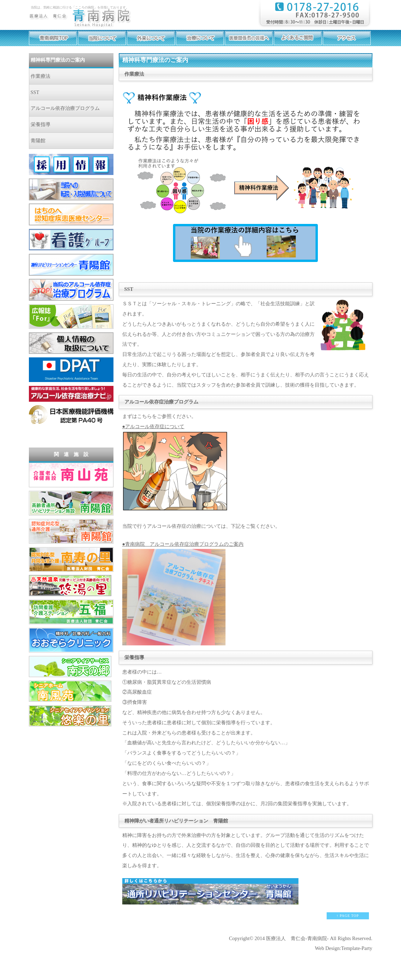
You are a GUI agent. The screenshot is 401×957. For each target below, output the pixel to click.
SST (35, 92)
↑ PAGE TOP (348, 916)
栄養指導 (40, 124)
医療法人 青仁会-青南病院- (297, 938)
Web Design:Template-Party (343, 948)
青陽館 (38, 140)
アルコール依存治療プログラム (65, 108)
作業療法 (40, 76)
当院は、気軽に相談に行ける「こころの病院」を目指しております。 (80, 7)
